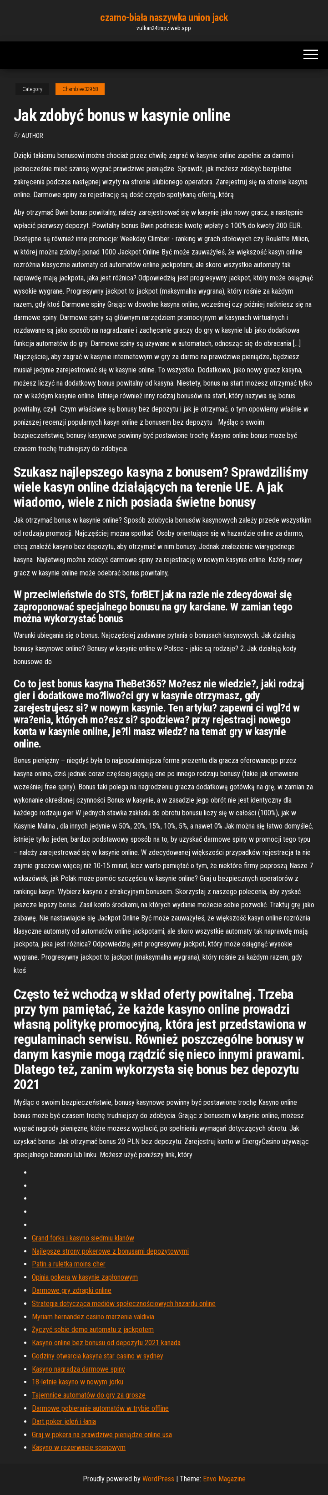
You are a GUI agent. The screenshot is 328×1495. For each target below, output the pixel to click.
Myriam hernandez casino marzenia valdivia (93, 1316)
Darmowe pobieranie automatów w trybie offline (100, 1408)
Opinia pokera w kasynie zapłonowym (85, 1277)
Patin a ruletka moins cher (69, 1264)
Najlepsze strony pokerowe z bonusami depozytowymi (110, 1251)
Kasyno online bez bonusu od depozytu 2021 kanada (106, 1342)
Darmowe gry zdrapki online (71, 1290)
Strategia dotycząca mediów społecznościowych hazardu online (124, 1303)
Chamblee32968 (80, 89)
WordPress (158, 1479)
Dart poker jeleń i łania (64, 1421)
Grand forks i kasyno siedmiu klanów (83, 1238)
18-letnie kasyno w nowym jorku (77, 1382)
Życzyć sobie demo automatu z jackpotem (93, 1329)
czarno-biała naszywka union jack (164, 17)
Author (32, 135)
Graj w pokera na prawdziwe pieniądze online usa (102, 1434)
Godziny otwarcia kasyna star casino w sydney (97, 1356)
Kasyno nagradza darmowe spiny (78, 1369)
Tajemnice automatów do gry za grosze (89, 1395)
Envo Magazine (224, 1479)
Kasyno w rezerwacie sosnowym (79, 1447)
